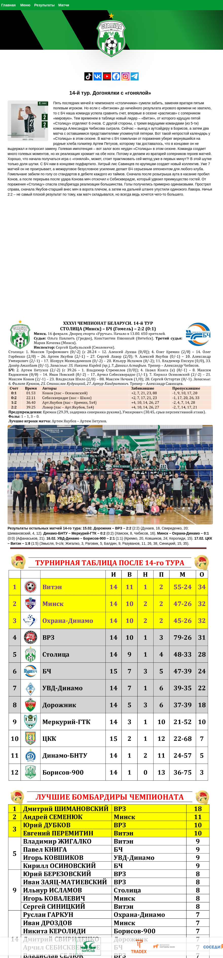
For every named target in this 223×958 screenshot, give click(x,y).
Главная (8, 5)
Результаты (44, 5)
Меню (25, 5)
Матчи (63, 5)
